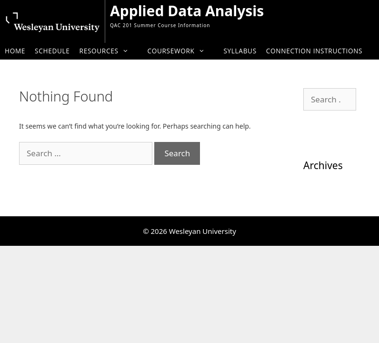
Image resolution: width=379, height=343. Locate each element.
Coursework (180, 50)
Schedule (52, 50)
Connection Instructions (314, 50)
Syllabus (239, 50)
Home (15, 50)
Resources (109, 50)
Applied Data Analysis (187, 10)
